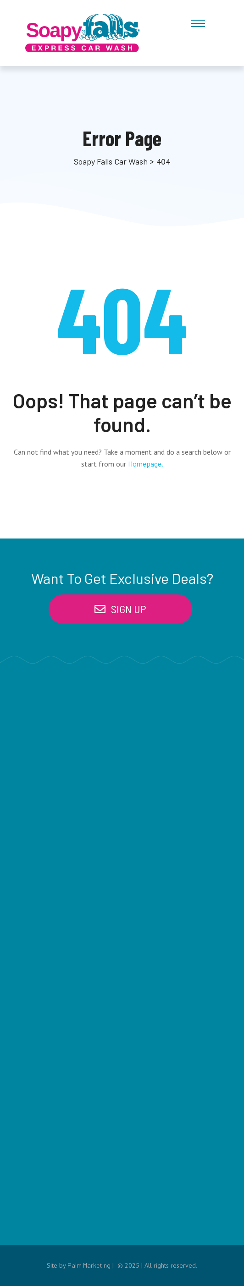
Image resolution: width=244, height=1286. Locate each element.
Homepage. (145, 463)
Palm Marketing (89, 1265)
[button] (120, 609)
